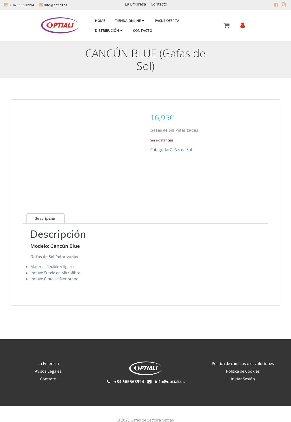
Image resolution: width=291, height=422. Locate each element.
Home (100, 20)
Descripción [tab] (45, 205)
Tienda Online (129, 20)
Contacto (142, 30)
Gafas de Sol (181, 150)
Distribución (109, 30)
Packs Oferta (166, 20)
